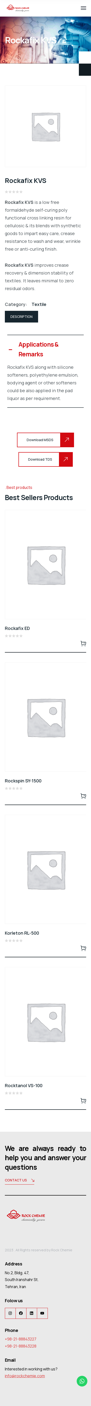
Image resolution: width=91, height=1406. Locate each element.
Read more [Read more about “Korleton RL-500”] (83, 948)
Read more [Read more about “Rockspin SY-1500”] (83, 795)
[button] (45, 349)
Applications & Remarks (38, 349)
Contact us (19, 1181)
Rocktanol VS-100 (23, 1085)
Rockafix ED (17, 628)
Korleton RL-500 (22, 933)
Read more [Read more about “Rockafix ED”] (83, 643)
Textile (39, 304)
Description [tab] (21, 316)
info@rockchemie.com (25, 1375)
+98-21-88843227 (20, 1339)
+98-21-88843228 (20, 1346)
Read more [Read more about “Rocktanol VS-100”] (83, 1100)
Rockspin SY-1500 (23, 781)
